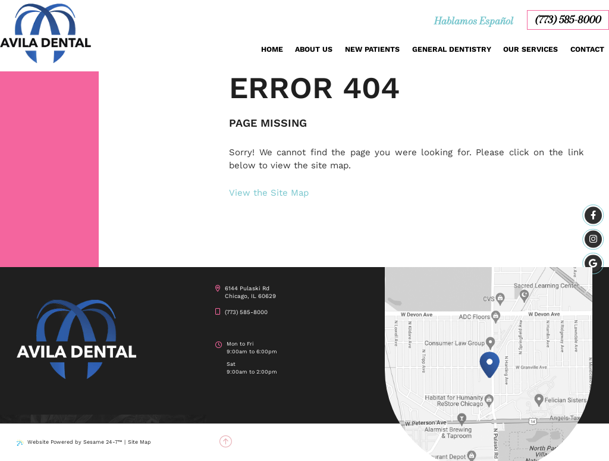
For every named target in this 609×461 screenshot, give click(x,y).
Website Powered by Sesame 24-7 (69, 442)
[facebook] (593, 215)
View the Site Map (269, 192)
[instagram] (593, 239)
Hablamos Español (473, 21)
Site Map (139, 442)
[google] (593, 263)
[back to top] (225, 442)
